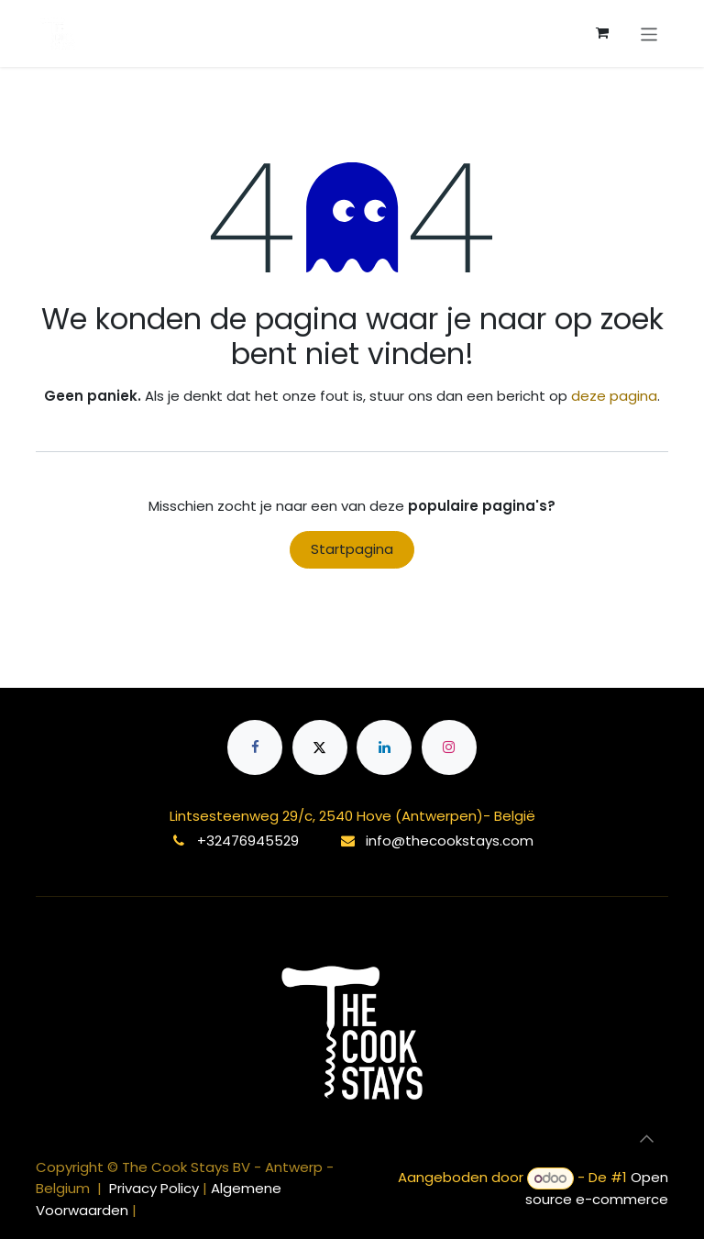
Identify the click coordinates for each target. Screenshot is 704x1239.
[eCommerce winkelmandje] (602, 33)
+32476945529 (248, 840)
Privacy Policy (156, 1188)
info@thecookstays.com (450, 840)
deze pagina (614, 395)
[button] (646, 1139)
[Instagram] (449, 747)
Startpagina (352, 549)
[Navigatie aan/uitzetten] (649, 33)
